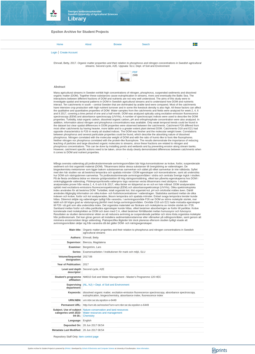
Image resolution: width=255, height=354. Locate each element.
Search (146, 44)
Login (54, 52)
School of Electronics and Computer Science (98, 348)
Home (60, 44)
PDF (135, 72)
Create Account (68, 52)
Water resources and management (102, 312)
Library (77, 19)
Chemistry (89, 315)
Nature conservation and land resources (105, 309)
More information (143, 348)
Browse (118, 44)
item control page (89, 336)
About (88, 44)
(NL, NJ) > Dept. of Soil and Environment (106, 284)
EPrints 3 (68, 348)
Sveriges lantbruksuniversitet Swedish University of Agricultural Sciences (93, 13)
